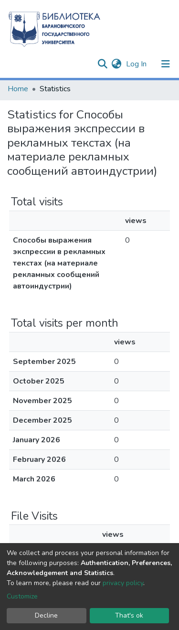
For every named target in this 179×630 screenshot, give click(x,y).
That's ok (129, 615)
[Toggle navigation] (165, 64)
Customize (22, 596)
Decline (46, 615)
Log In (137, 64)
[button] (116, 64)
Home (18, 89)
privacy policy (123, 582)
